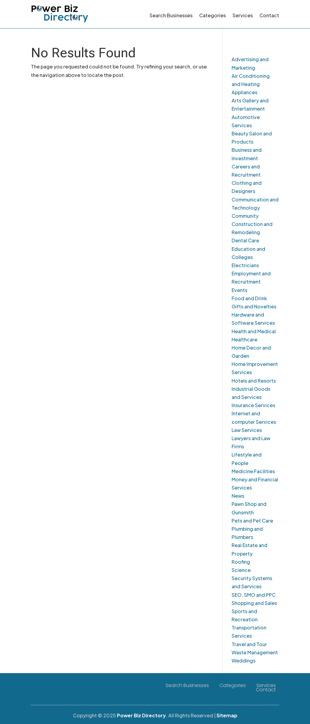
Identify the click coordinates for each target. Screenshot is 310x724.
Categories (212, 15)
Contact (269, 15)
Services (242, 15)
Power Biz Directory (141, 715)
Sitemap (226, 715)
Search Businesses (171, 15)
